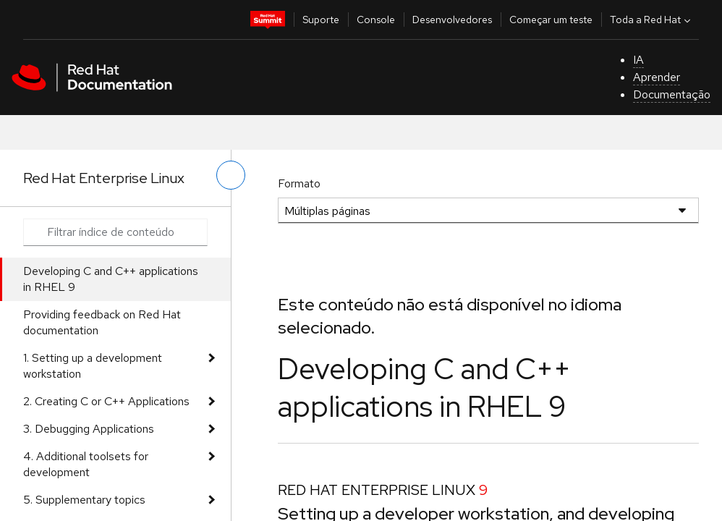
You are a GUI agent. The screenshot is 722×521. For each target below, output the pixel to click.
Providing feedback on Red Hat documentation (102, 322)
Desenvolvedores (452, 19)
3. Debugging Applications (88, 428)
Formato (299, 183)
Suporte (320, 19)
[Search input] (115, 232)
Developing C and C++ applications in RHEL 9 (110, 279)
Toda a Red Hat (652, 19)
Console (376, 19)
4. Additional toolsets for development (85, 464)
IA (638, 59)
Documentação (671, 94)
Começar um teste (551, 19)
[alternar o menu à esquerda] (230, 175)
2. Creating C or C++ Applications (106, 401)
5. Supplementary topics (84, 499)
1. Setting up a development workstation (92, 365)
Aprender (656, 77)
